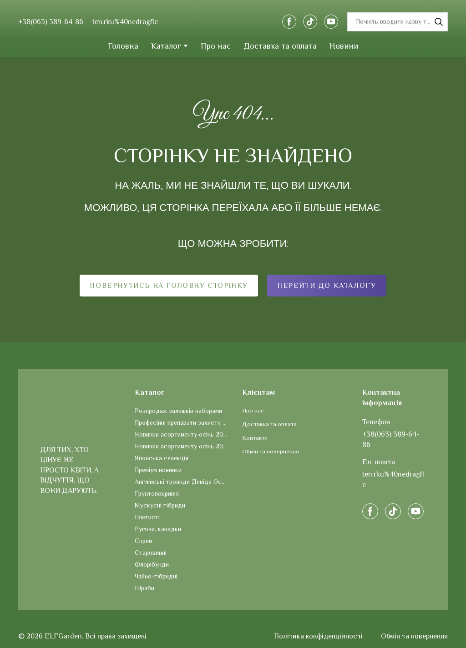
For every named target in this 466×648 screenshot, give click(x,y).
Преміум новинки (158, 469)
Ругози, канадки (158, 528)
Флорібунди (152, 564)
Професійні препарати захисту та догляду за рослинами (181, 422)
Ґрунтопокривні (157, 493)
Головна (123, 45)
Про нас (216, 45)
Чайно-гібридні (156, 576)
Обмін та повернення (270, 451)
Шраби (144, 588)
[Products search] (397, 21)
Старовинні (151, 552)
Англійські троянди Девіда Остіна (181, 481)
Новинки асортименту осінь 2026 (181, 434)
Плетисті (147, 517)
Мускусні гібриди (160, 505)
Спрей (143, 540)
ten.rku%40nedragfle (125, 22)
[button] (289, 22)
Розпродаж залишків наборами (178, 410)
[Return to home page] (232, 22)
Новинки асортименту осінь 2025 (181, 446)
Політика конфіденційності (318, 636)
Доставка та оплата (280, 45)
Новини (343, 45)
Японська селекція (161, 458)
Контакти (255, 437)
